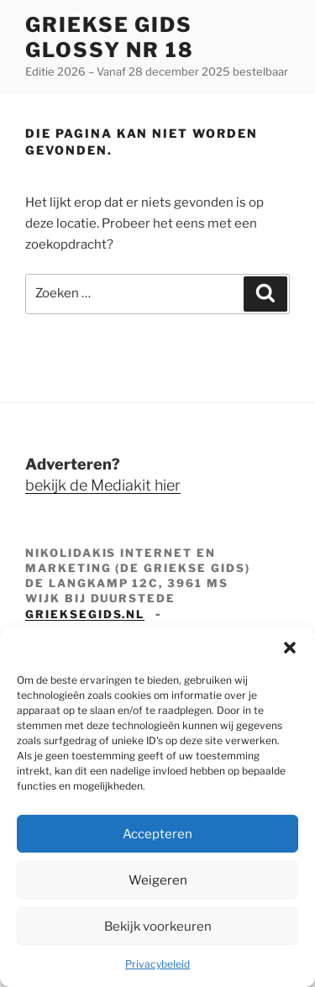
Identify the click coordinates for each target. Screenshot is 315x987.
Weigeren (158, 880)
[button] (289, 647)
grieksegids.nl (84, 614)
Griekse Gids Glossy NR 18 (109, 37)
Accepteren (157, 834)
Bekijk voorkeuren (158, 926)
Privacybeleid (157, 964)
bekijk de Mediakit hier (103, 485)
